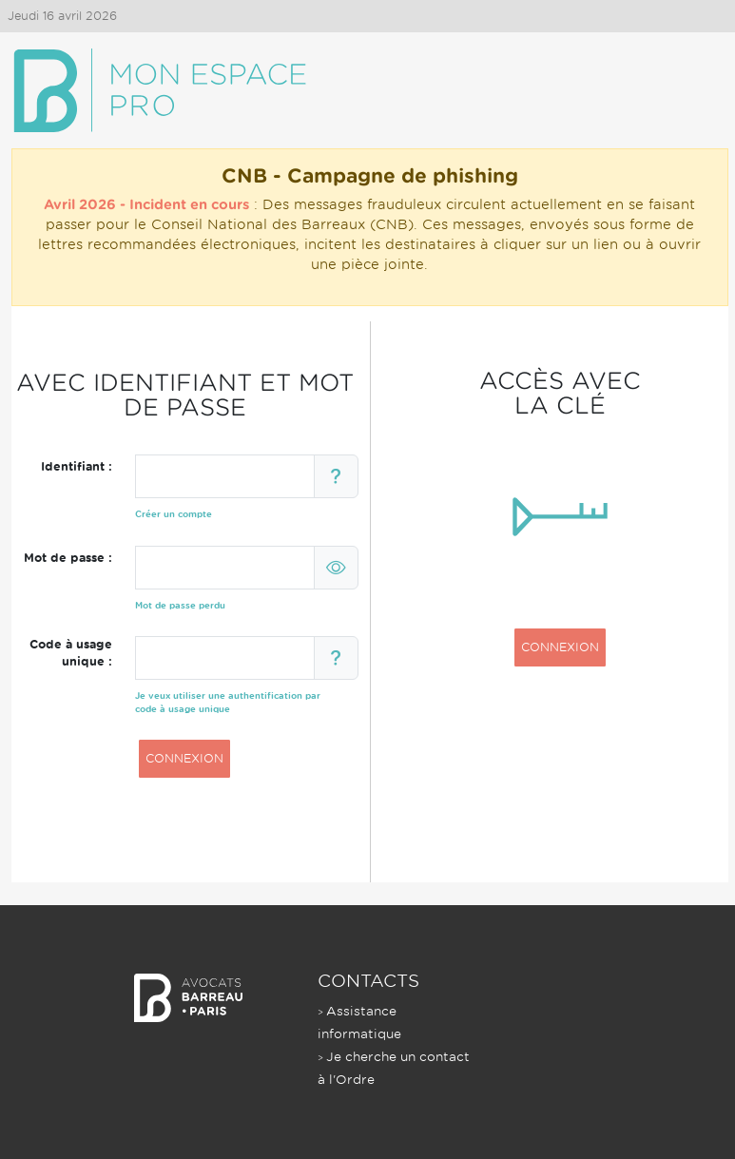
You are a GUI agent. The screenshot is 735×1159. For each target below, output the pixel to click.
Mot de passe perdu (180, 605)
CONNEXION (184, 758)
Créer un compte (173, 514)
